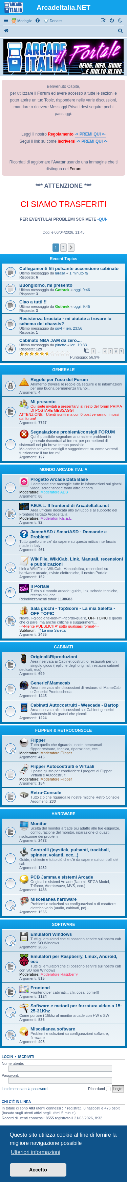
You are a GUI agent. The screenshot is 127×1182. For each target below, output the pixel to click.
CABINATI (63, 647)
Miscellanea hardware (53, 899)
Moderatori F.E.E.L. (56, 518)
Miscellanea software (52, 1028)
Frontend (40, 987)
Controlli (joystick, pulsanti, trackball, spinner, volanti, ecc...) (70, 852)
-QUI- (102, 219)
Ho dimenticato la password (24, 1089)
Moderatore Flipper (56, 753)
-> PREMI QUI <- (90, 134)
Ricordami (99, 1089)
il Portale (39, 586)
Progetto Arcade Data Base (59, 479)
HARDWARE (63, 813)
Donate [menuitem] (56, 21)
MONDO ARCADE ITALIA (63, 469)
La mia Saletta (52, 630)
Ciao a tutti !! (33, 301)
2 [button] (63, 248)
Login (7, 1057)
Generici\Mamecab (50, 682)
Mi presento (43, 401)
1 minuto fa (78, 273)
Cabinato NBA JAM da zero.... (50, 340)
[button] (71, 247)
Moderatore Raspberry (59, 974)
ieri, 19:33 (78, 345)
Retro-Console (45, 792)
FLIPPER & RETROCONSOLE (63, 730)
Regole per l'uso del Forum (59, 379)
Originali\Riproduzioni (53, 656)
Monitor (38, 823)
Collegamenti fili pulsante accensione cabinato (69, 268)
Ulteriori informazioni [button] (35, 1152)
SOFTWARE (63, 924)
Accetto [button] (38, 1169)
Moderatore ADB (54, 492)
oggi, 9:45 (81, 306)
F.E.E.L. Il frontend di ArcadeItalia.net (69, 505)
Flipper (37, 740)
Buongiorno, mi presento (45, 285)
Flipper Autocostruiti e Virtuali (62, 766)
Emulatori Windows (51, 934)
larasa (60, 273)
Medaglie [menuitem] (25, 21)
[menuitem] (38, 21)
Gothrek (62, 290)
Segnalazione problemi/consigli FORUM (72, 432)
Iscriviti (26, 1057)
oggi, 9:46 (81, 290)
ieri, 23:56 (74, 328)
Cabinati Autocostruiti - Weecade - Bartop (74, 705)
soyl (58, 328)
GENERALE (63, 369)
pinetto (60, 345)
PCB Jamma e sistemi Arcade (61, 877)
